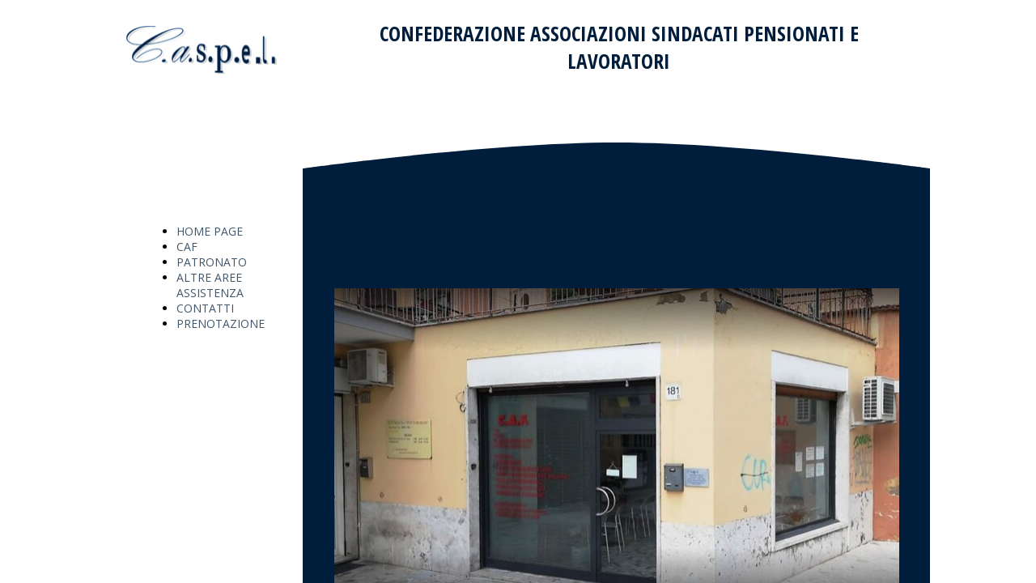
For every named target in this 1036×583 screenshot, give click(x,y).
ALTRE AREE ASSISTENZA (210, 285)
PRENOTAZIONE (220, 323)
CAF (186, 246)
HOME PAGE (209, 231)
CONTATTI (205, 308)
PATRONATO (211, 262)
